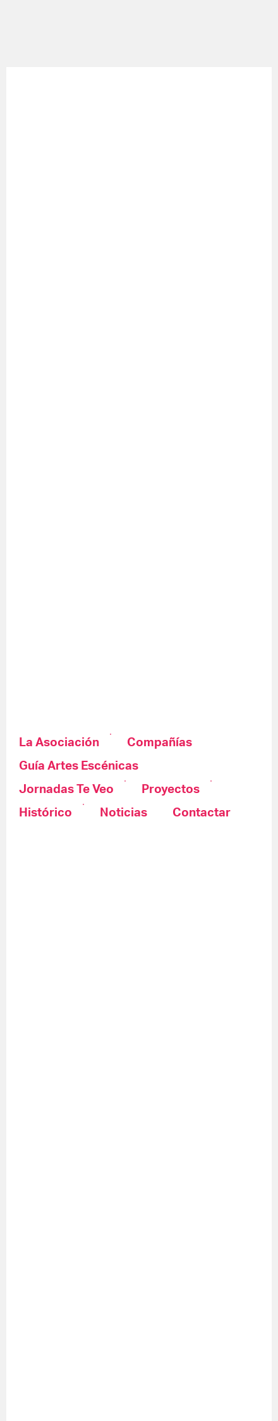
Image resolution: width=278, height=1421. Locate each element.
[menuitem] (60, 742)
